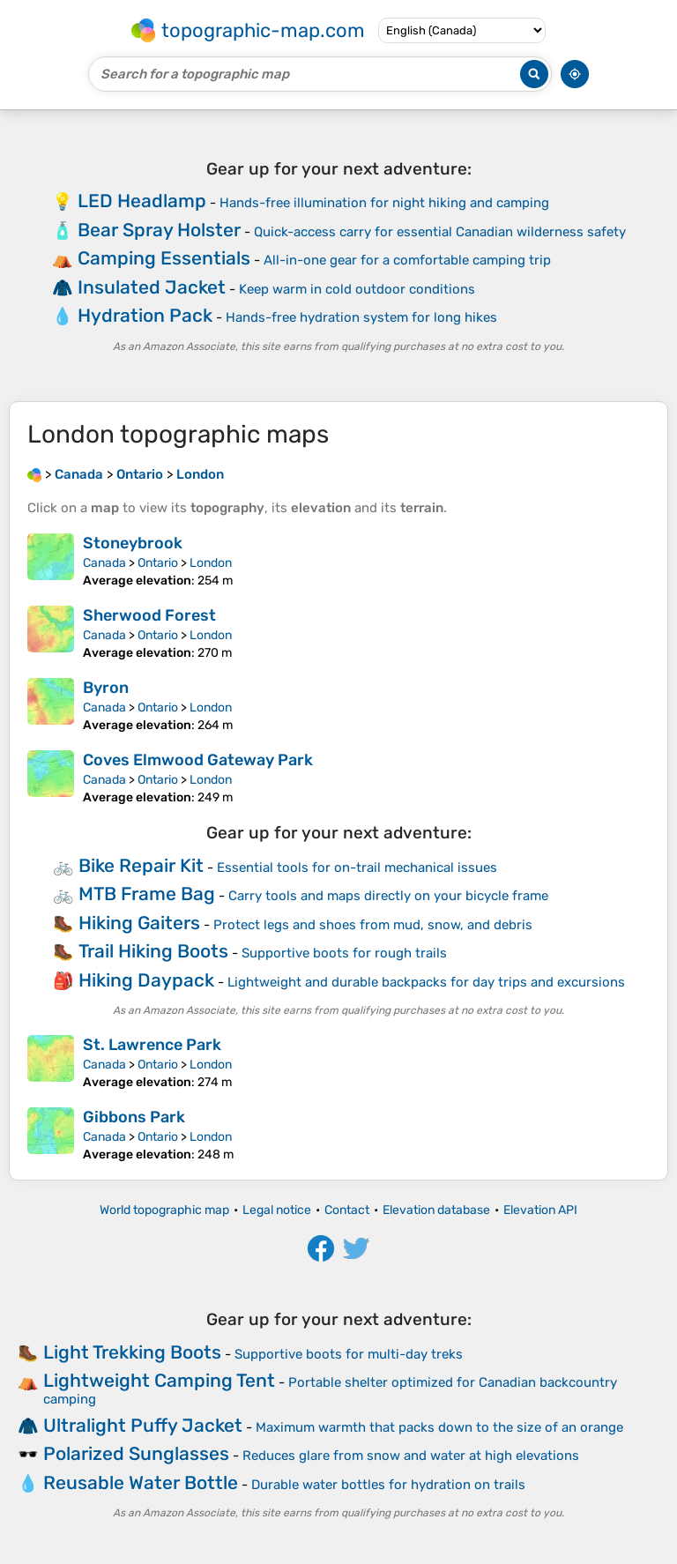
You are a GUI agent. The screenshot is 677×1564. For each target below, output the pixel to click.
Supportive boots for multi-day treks (348, 1354)
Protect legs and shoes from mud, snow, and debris (372, 925)
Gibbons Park (134, 1117)
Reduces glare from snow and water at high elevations (410, 1455)
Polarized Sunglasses (136, 1453)
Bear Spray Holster (159, 230)
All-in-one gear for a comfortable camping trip (407, 260)
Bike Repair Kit (141, 865)
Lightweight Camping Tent (159, 1380)
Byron (106, 687)
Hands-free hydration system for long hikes (361, 317)
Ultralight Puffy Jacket (142, 1425)
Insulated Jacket (152, 287)
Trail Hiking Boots (153, 951)
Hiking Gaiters (139, 923)
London (211, 562)
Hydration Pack (145, 315)
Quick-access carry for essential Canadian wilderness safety (440, 232)
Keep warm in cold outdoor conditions (357, 289)
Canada (104, 562)
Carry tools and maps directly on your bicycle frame (388, 896)
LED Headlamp (142, 201)
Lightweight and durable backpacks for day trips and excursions (426, 982)
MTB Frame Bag (146, 894)
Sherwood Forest (149, 615)
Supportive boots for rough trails (344, 953)
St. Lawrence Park (152, 1044)
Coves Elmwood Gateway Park (198, 760)
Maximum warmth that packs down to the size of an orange (439, 1427)
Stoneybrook (132, 543)
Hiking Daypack (146, 980)
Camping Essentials (164, 258)
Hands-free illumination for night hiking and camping (384, 203)
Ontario (158, 562)
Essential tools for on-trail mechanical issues (357, 867)
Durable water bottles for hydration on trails (388, 1485)
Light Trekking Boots (132, 1352)
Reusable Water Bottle (140, 1482)
